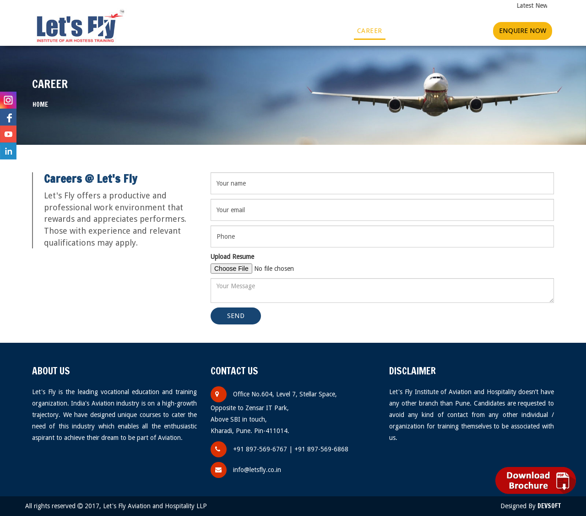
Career (369, 30)
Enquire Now (522, 31)
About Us (174, 30)
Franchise (410, 30)
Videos (298, 30)
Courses (220, 30)
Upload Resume (232, 256)
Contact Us (460, 30)
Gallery (263, 30)
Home (137, 30)
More (333, 30)
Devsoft (549, 506)
